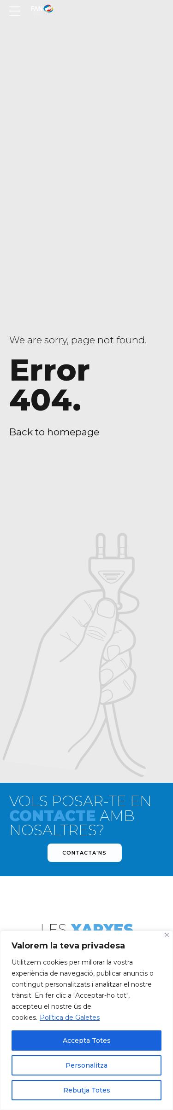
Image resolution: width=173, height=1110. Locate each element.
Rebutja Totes (86, 1090)
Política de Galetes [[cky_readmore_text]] (70, 1017)
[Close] (167, 935)
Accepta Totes (87, 1040)
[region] (86, 1020)
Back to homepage (54, 432)
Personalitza (86, 1065)
